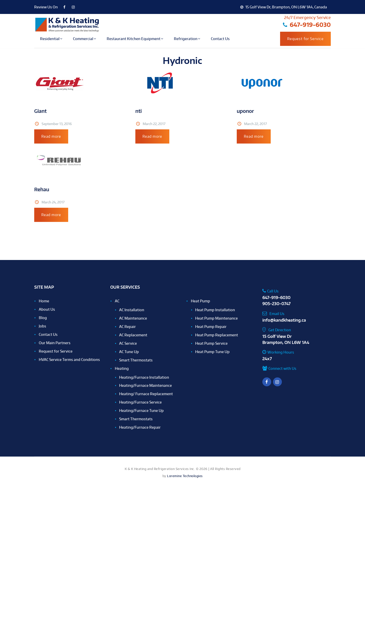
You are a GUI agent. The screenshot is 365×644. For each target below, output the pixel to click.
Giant (40, 111)
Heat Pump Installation (215, 310)
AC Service (128, 343)
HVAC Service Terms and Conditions (69, 359)
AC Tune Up (129, 352)
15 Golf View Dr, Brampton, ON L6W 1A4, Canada (283, 7)
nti (138, 111)
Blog (43, 318)
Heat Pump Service (211, 343)
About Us (47, 309)
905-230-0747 (276, 303)
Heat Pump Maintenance (216, 318)
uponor (245, 111)
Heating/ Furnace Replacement (146, 394)
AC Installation (131, 310)
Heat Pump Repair (211, 326)
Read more (51, 136)
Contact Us (48, 334)
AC (117, 301)
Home (44, 301)
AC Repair (127, 326)
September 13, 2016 (57, 124)
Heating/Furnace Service (140, 402)
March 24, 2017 (53, 202)
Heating (122, 368)
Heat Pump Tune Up (212, 352)
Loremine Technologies (185, 476)
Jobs (42, 326)
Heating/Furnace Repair (140, 427)
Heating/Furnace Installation (144, 377)
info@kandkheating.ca (284, 320)
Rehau (41, 189)
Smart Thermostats (136, 360)
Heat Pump (200, 301)
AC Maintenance (133, 318)
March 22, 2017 (154, 124)
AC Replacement (133, 335)
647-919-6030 (276, 297)
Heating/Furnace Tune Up (141, 410)
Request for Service (305, 39)
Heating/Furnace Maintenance (145, 385)
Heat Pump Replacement (216, 335)
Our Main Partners (54, 343)
